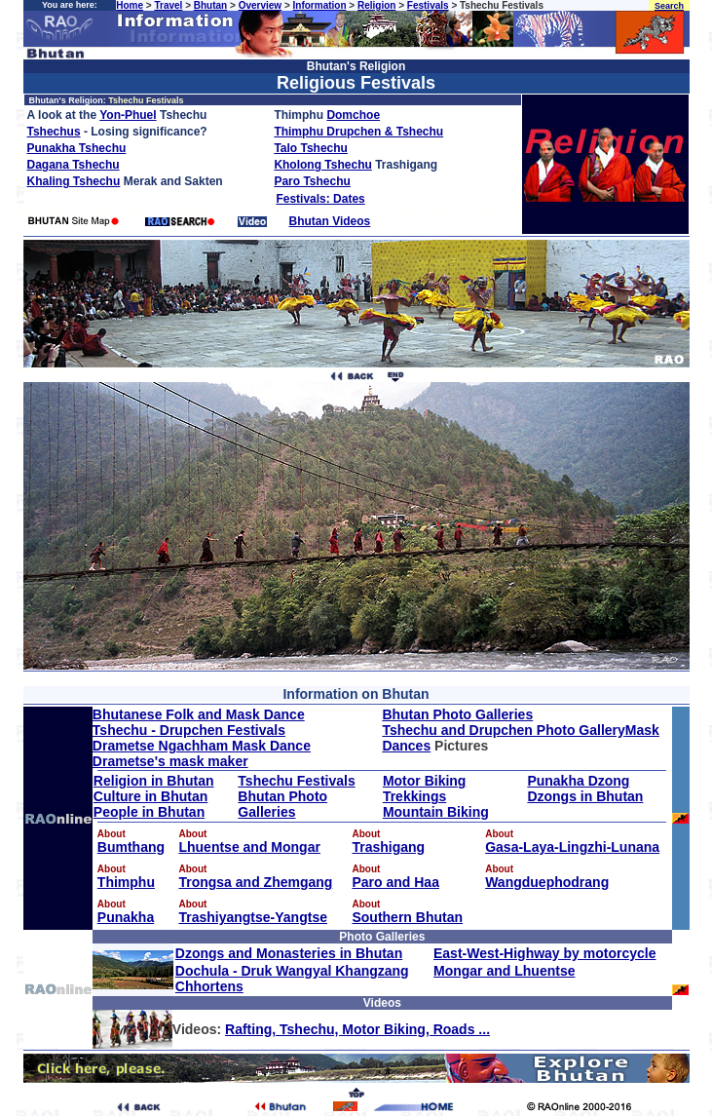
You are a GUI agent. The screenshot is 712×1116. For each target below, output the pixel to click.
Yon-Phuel (127, 115)
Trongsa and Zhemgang (255, 882)
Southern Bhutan (407, 917)
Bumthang (131, 847)
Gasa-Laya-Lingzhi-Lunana (572, 847)
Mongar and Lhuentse (504, 971)
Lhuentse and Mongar (248, 847)
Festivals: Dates (320, 199)
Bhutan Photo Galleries (457, 714)
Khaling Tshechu (74, 181)
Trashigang (388, 847)
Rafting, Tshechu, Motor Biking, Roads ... (357, 1029)
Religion (376, 5)
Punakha (125, 917)
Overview (260, 5)
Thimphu (126, 882)
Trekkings (414, 796)
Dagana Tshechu (73, 165)
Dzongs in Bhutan (585, 796)
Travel (168, 5)
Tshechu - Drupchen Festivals (189, 730)
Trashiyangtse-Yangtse (252, 917)
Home (129, 5)
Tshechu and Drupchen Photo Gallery (503, 730)
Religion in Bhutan (154, 781)
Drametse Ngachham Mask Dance (202, 745)
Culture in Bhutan (150, 796)
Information (320, 5)
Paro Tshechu (312, 181)
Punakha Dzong (578, 781)
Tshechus (54, 131)
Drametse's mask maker (170, 761)
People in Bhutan (149, 812)
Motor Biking (425, 781)
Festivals (428, 5)
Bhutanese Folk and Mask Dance (199, 714)
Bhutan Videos (330, 221)
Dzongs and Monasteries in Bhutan (288, 953)
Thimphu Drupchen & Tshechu (358, 131)
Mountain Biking (436, 812)
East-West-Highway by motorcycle (544, 953)
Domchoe (353, 115)
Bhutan (210, 5)
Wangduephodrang (547, 882)
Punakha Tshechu (77, 148)
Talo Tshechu (311, 148)
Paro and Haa (395, 882)
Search (669, 6)
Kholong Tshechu (322, 165)
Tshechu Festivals (296, 781)
